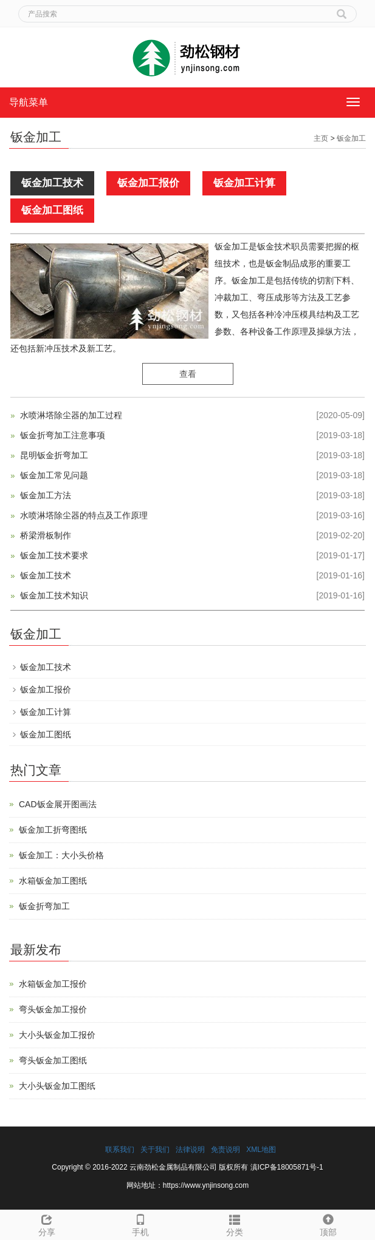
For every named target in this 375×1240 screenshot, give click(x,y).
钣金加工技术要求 (54, 555)
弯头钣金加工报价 (53, 1009)
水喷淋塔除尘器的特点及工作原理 (84, 515)
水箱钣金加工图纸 (53, 881)
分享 (47, 1223)
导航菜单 (28, 102)
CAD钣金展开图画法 (58, 804)
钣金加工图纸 (52, 210)
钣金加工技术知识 (54, 595)
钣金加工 (351, 138)
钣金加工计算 (244, 183)
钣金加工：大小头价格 (61, 855)
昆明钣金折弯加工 (54, 455)
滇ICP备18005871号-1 (286, 1167)
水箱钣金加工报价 (53, 984)
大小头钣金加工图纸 (57, 1086)
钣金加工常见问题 (54, 475)
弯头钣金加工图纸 (53, 1060)
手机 (140, 1223)
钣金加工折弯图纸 (53, 830)
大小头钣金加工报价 (57, 1035)
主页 (321, 138)
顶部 (328, 1223)
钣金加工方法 (45, 495)
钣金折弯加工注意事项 (62, 435)
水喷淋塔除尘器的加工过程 (71, 415)
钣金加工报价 (148, 183)
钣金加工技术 (52, 183)
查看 (187, 374)
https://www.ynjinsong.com (206, 1185)
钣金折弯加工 (44, 906)
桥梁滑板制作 (45, 535)
